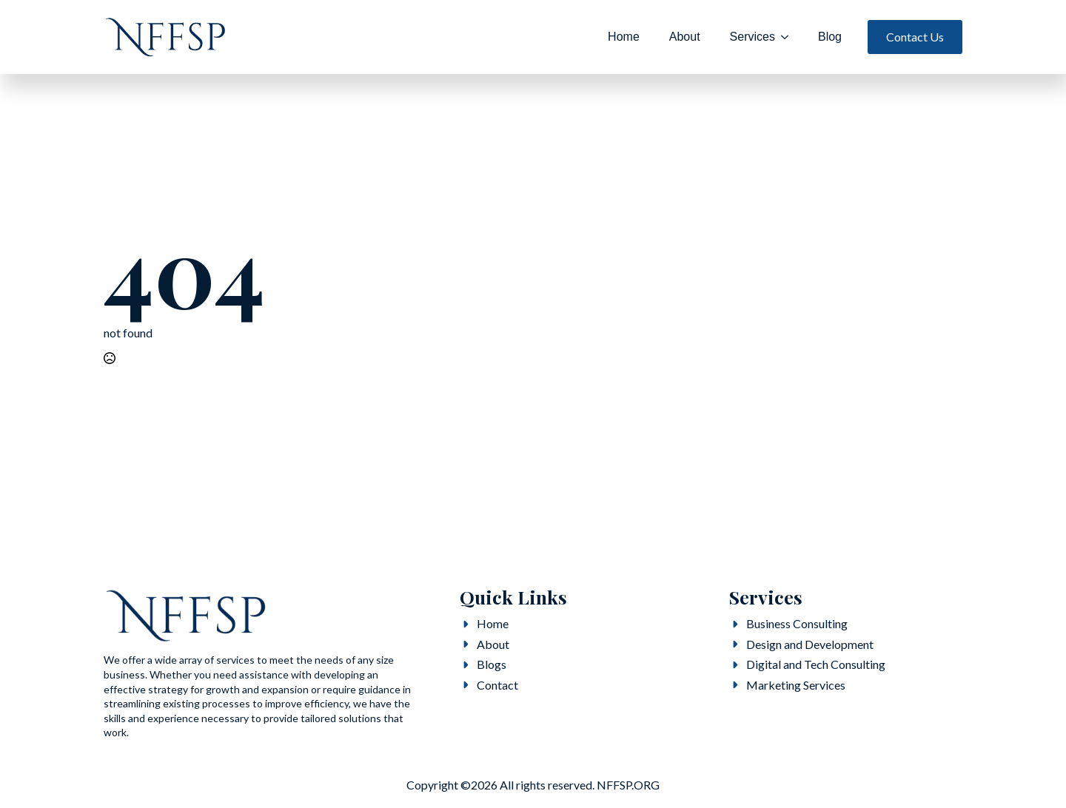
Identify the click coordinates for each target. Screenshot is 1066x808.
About (684, 36)
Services (752, 36)
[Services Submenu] (789, 37)
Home (624, 36)
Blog (830, 36)
